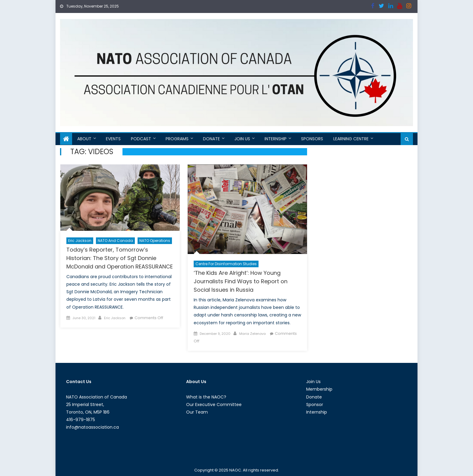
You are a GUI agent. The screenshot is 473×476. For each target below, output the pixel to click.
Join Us (242, 139)
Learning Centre (351, 139)
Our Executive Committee (214, 404)
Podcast (141, 139)
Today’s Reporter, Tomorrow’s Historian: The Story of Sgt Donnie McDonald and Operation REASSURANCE (119, 258)
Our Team (197, 412)
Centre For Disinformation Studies (226, 263)
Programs (177, 139)
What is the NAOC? (206, 397)
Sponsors (312, 139)
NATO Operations (154, 240)
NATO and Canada (115, 240)
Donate (211, 139)
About (84, 139)
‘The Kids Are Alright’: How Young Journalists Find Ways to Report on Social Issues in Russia (240, 281)
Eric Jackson (79, 240)
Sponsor (314, 404)
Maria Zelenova (252, 333)
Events (113, 139)
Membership (319, 389)
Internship (276, 139)
